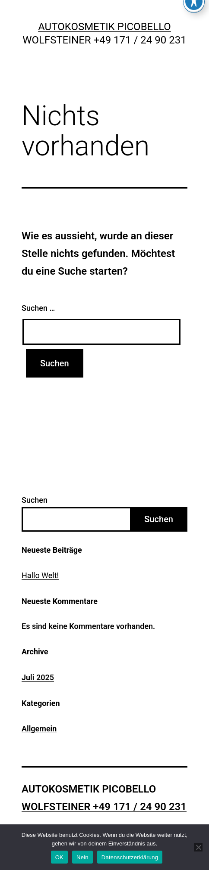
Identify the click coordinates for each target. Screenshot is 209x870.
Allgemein (39, 728)
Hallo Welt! (40, 575)
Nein (82, 857)
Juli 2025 (38, 677)
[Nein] (198, 847)
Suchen (35, 500)
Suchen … (38, 308)
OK (59, 857)
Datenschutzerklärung (129, 857)
